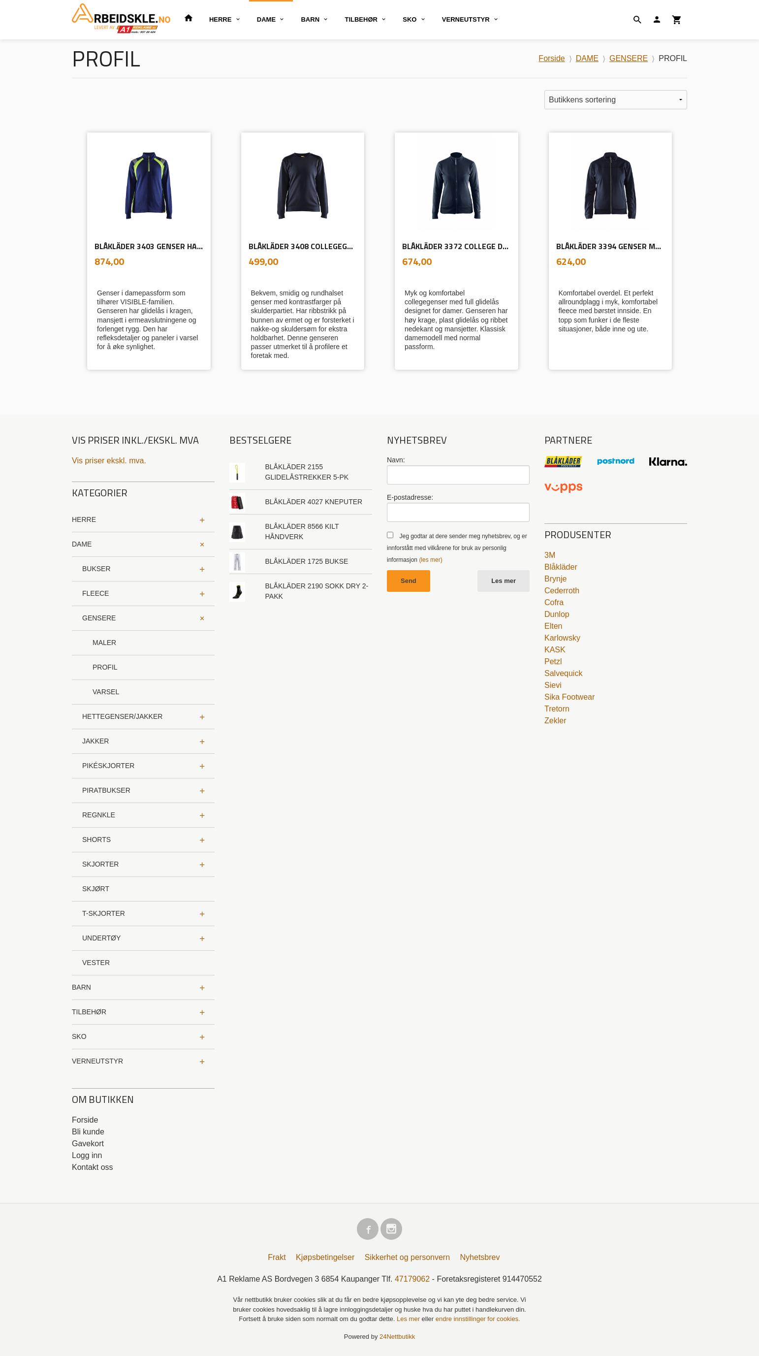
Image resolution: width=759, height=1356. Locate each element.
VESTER (96, 963)
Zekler (555, 720)
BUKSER (96, 569)
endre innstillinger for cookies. (478, 1319)
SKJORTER (100, 864)
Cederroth (561, 590)
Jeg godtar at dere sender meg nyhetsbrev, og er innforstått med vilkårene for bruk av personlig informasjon (457, 548)
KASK (555, 650)
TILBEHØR (361, 19)
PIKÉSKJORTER (108, 766)
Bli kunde (88, 1132)
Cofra (554, 602)
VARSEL (106, 692)
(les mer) (430, 559)
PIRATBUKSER (106, 790)
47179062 (412, 1279)
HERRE (220, 19)
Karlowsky (562, 638)
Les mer (503, 580)
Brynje (555, 579)
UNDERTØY (101, 938)
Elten (553, 626)
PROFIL (105, 667)
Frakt (276, 1257)
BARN (310, 19)
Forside (551, 58)
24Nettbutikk (397, 1336)
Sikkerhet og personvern (407, 1257)
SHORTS (96, 839)
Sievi (553, 685)
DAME (266, 19)
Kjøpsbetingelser (325, 1257)
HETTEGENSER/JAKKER (122, 716)
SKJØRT (95, 889)
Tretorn (556, 709)
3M (549, 555)
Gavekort (88, 1143)
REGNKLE (98, 815)
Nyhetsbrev (480, 1257)
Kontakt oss (92, 1167)
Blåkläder (560, 567)
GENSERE (99, 618)
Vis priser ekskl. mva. (109, 460)
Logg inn (87, 1155)
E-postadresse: (410, 497)
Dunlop (556, 614)
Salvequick (563, 673)
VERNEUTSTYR (466, 19)
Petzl (553, 661)
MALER (104, 642)
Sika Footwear (569, 697)
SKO (409, 19)
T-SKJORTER (103, 913)
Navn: (396, 460)
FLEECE (95, 593)
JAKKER (95, 741)
